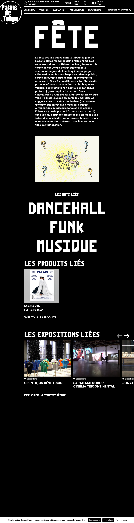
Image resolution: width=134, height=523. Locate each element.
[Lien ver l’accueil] (12, 27)
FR (85, 1)
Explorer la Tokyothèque (45, 395)
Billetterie (119, 3)
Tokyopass (123, 10)
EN (85, 4)
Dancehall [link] (67, 207)
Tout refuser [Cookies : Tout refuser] (108, 520)
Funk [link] (67, 226)
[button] (130, 10)
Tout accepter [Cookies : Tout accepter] (94, 520)
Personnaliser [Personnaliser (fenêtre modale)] (121, 520)
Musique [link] (66, 245)
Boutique (94, 9)
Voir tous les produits (40, 317)
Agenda (29, 9)
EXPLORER (59, 9)
